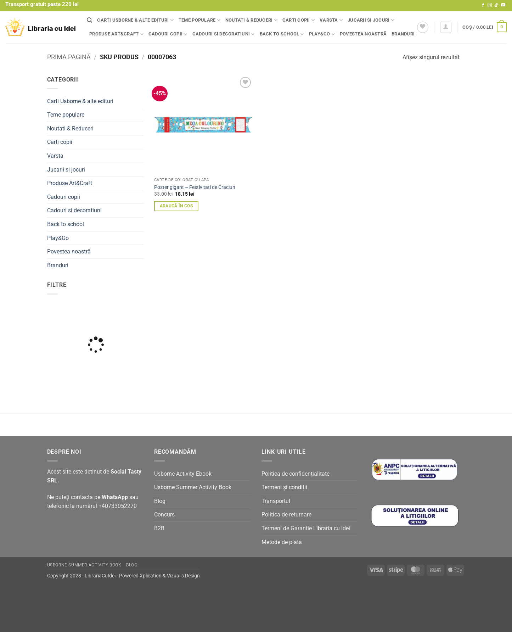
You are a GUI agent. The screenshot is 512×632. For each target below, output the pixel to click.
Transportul (275, 501)
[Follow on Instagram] (490, 5)
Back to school (282, 34)
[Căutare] (89, 20)
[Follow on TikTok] (496, 5)
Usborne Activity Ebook (183, 473)
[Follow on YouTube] (503, 5)
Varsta (331, 20)
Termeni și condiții (284, 487)
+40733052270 (118, 506)
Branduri (403, 34)
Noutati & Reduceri (251, 20)
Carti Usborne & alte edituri (135, 20)
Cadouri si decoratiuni (223, 34)
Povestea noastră (363, 34)
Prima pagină (69, 57)
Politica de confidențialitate (295, 473)
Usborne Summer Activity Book (192, 487)
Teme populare (199, 20)
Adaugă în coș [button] (176, 205)
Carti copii (298, 20)
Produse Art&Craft (116, 34)
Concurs (164, 514)
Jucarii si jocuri (371, 20)
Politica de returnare (286, 514)
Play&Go (322, 34)
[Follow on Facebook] (483, 5)
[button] (445, 27)
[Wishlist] (422, 27)
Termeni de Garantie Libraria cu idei (305, 528)
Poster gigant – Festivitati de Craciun (194, 187)
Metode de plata (281, 542)
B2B (159, 528)
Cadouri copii (167, 34)
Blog (159, 501)
